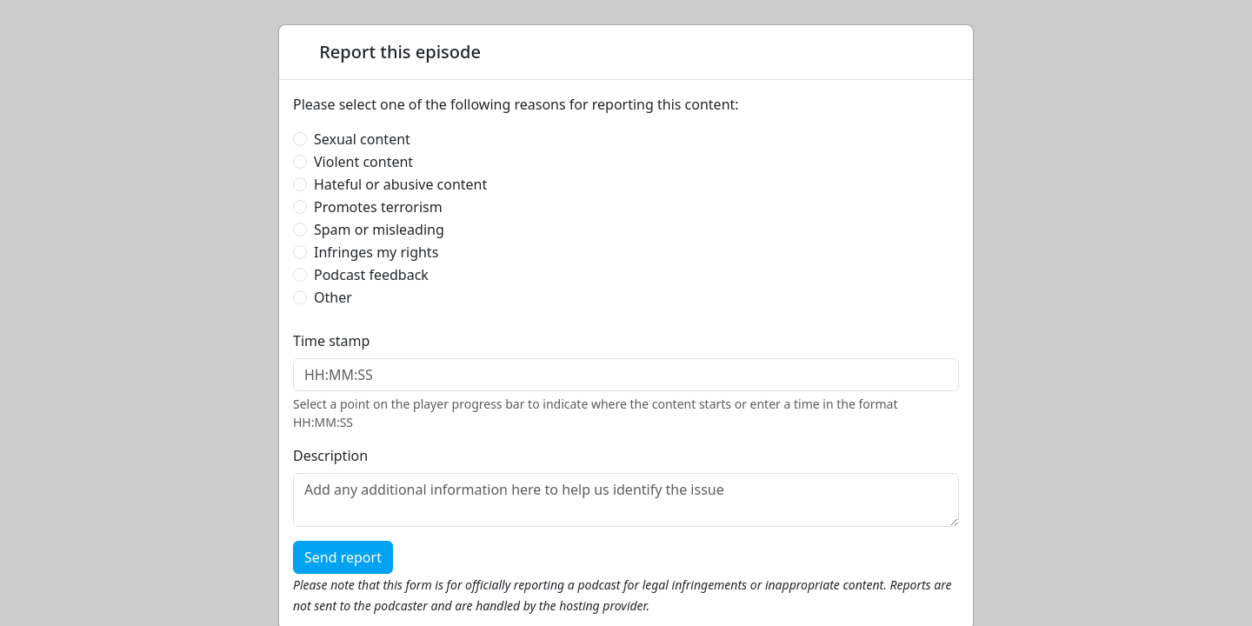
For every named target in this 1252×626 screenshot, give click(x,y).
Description (330, 455)
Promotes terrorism (378, 206)
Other (333, 297)
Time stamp (331, 340)
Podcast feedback (371, 274)
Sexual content (362, 139)
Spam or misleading (379, 229)
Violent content (363, 161)
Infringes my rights (376, 252)
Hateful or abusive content (400, 184)
